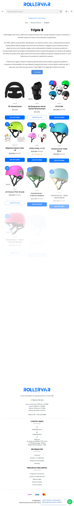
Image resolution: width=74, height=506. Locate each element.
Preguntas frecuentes (37, 474)
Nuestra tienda (37, 482)
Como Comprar (37, 484)
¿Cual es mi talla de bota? (37, 476)
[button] (37, 72)
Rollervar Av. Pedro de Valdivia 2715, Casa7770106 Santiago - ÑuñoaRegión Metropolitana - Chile (37, 441)
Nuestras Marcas (36, 22)
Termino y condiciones (37, 458)
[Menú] (2, 11)
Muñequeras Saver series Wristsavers (37, 116)
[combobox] (34, 11)
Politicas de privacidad (37, 460)
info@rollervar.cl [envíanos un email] (37, 428)
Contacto (37, 455)
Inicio (26, 22)
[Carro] (71, 11)
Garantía (37, 463)
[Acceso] (67, 11)
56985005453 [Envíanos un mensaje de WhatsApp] (37, 433)
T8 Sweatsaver (15, 112)
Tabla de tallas (37, 479)
